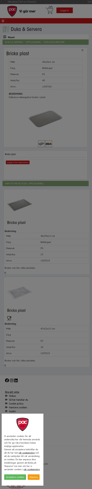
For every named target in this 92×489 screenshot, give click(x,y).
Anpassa (34, 477)
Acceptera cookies (15, 477)
